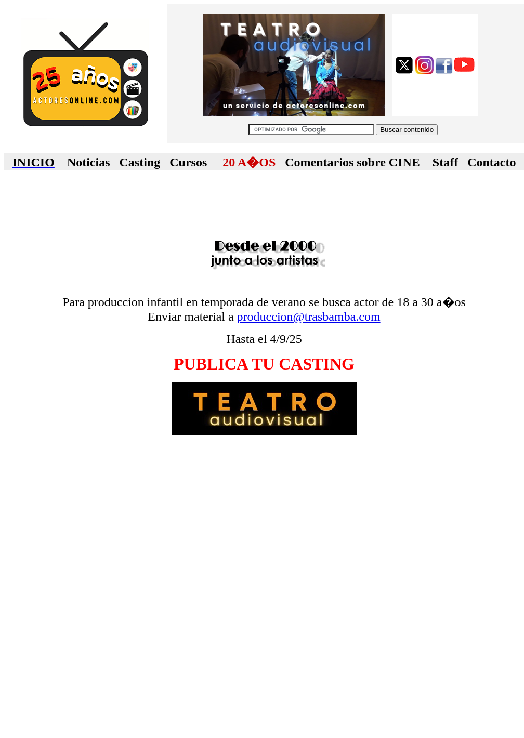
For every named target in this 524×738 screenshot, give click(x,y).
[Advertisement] (264, 202)
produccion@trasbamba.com (309, 316)
